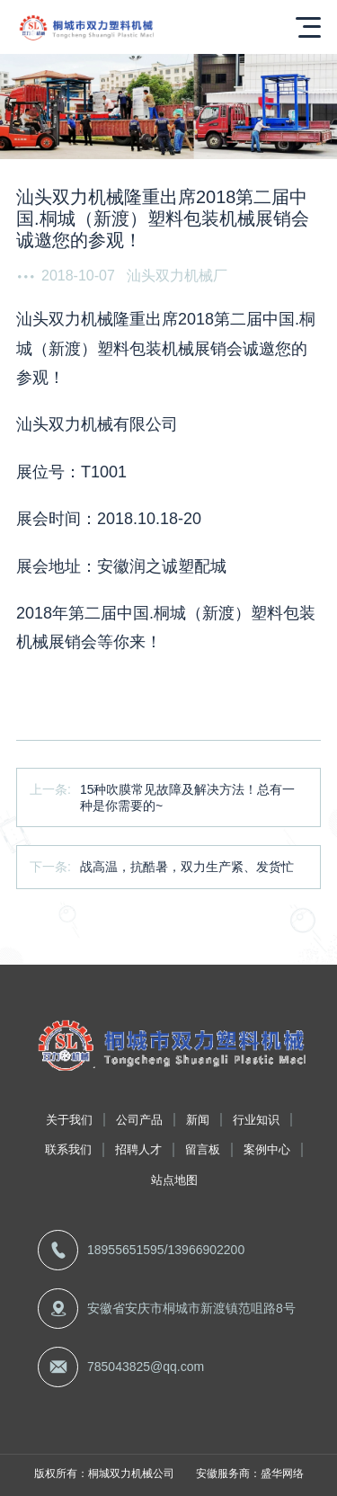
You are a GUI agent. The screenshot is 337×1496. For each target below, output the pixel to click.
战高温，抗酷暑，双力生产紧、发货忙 (187, 866)
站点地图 (174, 1180)
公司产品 (139, 1119)
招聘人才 (138, 1149)
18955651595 (125, 1249)
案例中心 (267, 1149)
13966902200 (206, 1249)
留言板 (202, 1149)
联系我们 (68, 1149)
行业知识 (256, 1119)
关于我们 (69, 1119)
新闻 (197, 1119)
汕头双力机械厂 (177, 275)
